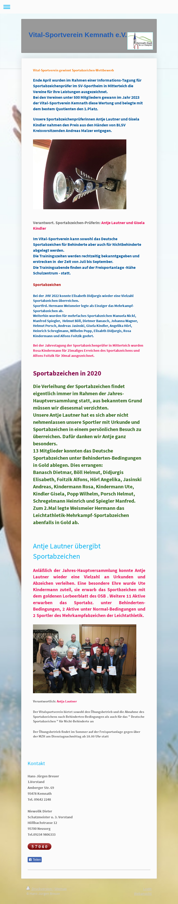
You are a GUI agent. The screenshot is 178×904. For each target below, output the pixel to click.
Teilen (35, 860)
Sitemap (60, 888)
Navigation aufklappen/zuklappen (89, 6)
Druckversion (39, 888)
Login (147, 888)
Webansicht (143, 893)
